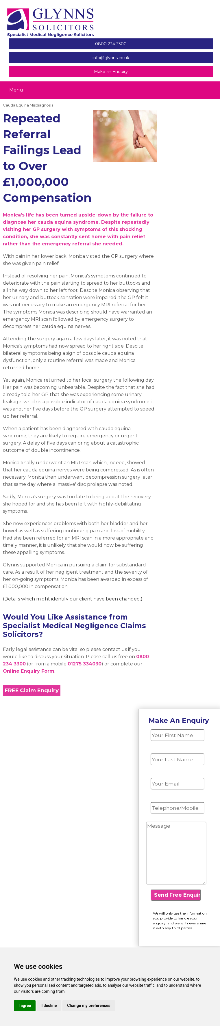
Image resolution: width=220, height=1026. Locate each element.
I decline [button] (49, 1005)
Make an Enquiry (111, 71)
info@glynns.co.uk (111, 57)
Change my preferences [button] (88, 1005)
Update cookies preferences (185, 105)
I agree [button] (25, 1005)
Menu (16, 89)
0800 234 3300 (111, 43)
